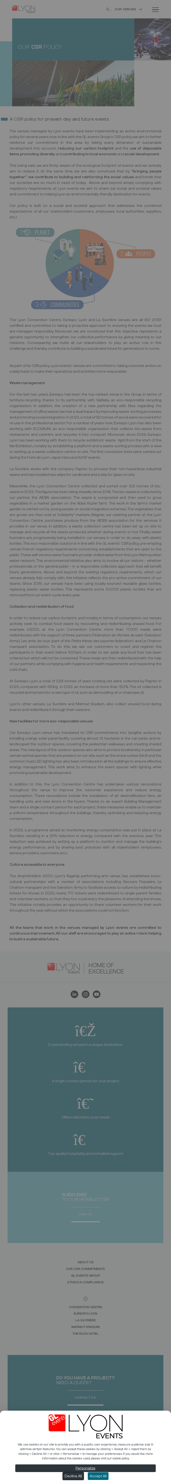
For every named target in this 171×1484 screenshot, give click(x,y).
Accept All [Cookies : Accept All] (98, 1476)
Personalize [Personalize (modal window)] (85, 1468)
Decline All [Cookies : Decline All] (73, 1476)
